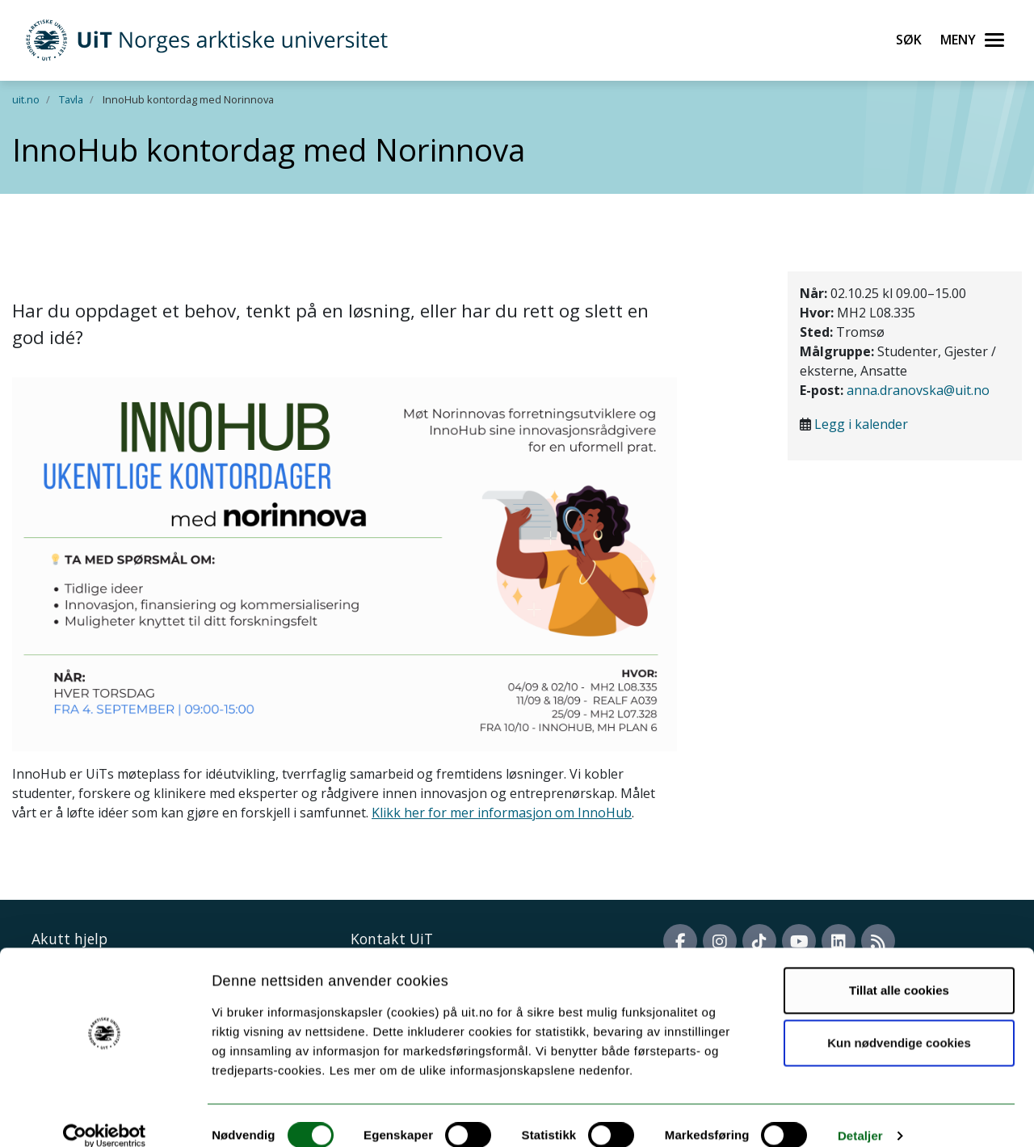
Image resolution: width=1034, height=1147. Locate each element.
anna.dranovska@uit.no (918, 390)
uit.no (26, 99)
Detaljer (860, 1115)
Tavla (71, 99)
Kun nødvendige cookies (899, 1022)
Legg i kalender (861, 424)
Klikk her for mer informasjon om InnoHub (502, 812)
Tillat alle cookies (899, 970)
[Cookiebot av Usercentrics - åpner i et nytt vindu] (104, 1115)
